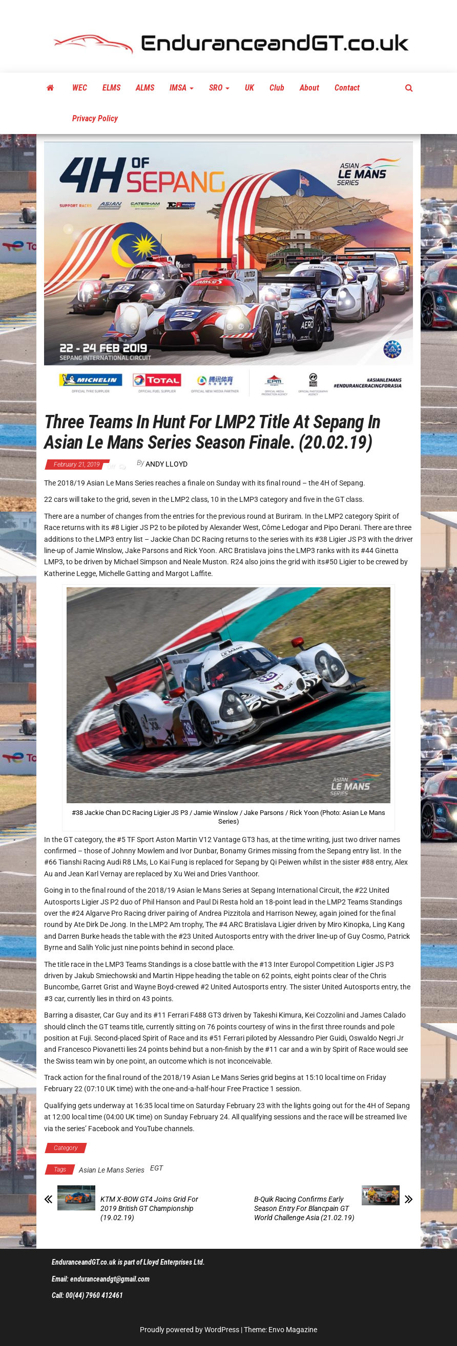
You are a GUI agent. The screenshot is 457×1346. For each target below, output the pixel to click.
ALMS (145, 88)
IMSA (182, 88)
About (309, 88)
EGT (156, 1168)
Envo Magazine (292, 1330)
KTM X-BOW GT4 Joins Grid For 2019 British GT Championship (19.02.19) (149, 1208)
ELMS (111, 88)
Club (276, 88)
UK (249, 88)
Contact (347, 88)
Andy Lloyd (167, 464)
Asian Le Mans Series (128, 1148)
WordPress (221, 1330)
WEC (79, 88)
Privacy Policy (95, 118)
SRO (219, 88)
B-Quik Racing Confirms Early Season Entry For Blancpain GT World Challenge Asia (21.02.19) (304, 1208)
